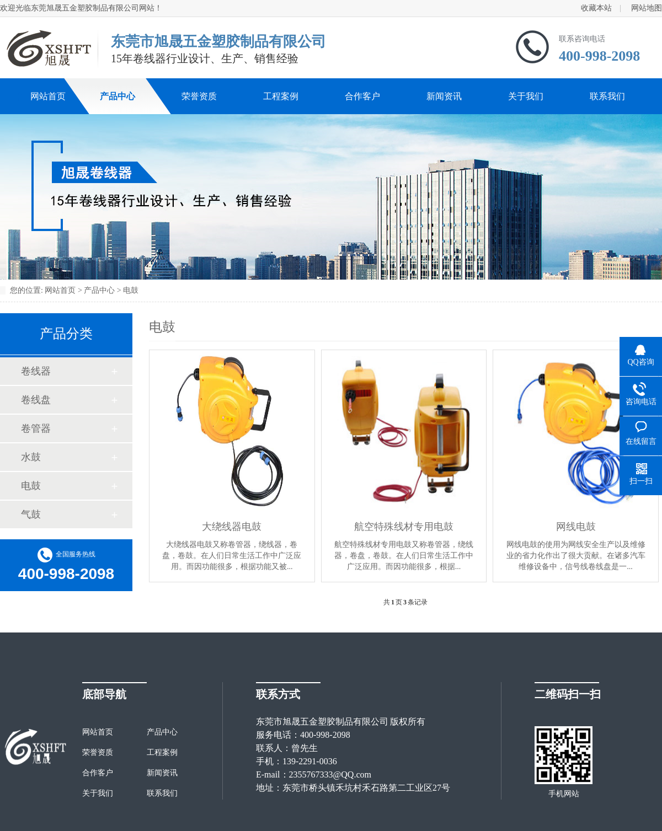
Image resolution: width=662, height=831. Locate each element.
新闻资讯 (444, 96)
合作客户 (362, 96)
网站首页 (48, 96)
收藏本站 (596, 8)
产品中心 (117, 96)
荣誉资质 (199, 96)
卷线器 (36, 371)
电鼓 (130, 290)
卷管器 (36, 428)
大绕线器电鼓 (231, 526)
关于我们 (525, 96)
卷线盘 (36, 399)
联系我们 (607, 96)
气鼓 (31, 514)
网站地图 (646, 8)
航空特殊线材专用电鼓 (403, 526)
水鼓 (31, 457)
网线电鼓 (576, 526)
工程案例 (280, 96)
